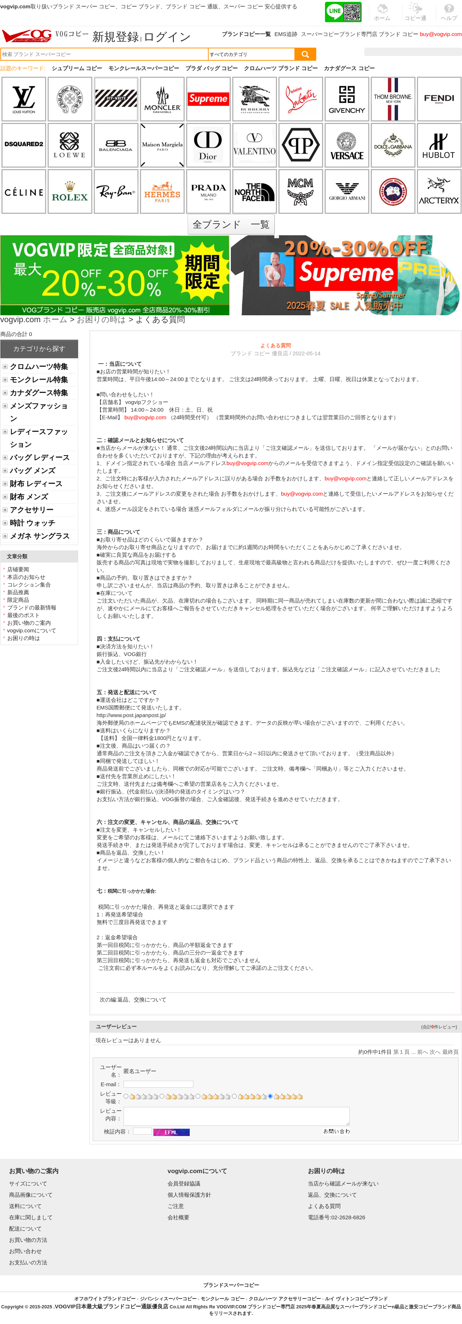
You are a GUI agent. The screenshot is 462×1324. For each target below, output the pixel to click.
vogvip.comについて (32, 630)
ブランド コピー (398, 34)
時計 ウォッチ (32, 523)
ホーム (55, 320)
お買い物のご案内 (29, 623)
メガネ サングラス (40, 536)
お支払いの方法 (28, 1262)
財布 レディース (36, 484)
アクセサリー (31, 510)
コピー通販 (416, 16)
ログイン (167, 36)
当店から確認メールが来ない (343, 1183)
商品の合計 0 (16, 334)
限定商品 (18, 600)
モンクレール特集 (39, 380)
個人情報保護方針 (189, 1195)
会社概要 (178, 1217)
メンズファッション (39, 412)
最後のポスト (23, 615)
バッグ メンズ (32, 471)
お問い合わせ (25, 1251)
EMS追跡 (285, 34)
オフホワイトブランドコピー (105, 1298)
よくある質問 (324, 1206)
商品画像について (31, 1195)
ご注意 (176, 1206)
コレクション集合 (29, 584)
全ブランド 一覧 (231, 224)
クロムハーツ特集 (39, 367)
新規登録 (115, 36)
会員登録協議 (184, 1183)
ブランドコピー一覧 (246, 34)
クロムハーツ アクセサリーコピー (285, 1298)
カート (445, 52)
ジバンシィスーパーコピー (168, 1298)
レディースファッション (39, 438)
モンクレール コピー (223, 1298)
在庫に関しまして (31, 1217)
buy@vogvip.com (441, 34)
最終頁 (450, 1052)
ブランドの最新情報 (31, 607)
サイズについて (28, 1183)
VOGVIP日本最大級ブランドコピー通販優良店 (112, 1306)
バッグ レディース (40, 457)
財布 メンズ (29, 497)
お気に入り (415, 52)
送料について (25, 1206)
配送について (25, 1228)
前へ (422, 1052)
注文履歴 (383, 52)
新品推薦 (18, 592)
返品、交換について (141, 999)
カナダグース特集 (39, 393)
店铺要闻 (18, 569)
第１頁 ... (404, 1052)
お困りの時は (101, 320)
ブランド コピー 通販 (192, 6)
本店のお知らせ (26, 577)
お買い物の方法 (28, 1240)
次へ (435, 1052)
